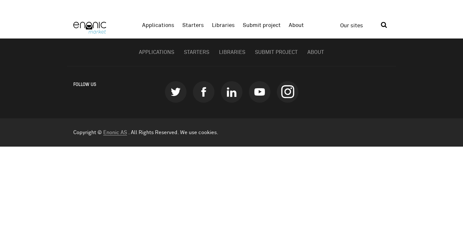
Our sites (351, 26)
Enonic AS (115, 132)
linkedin (231, 92)
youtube (259, 92)
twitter (175, 92)
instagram (287, 92)
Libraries (223, 25)
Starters (193, 25)
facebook (203, 92)
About (296, 25)
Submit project (262, 25)
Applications (158, 25)
